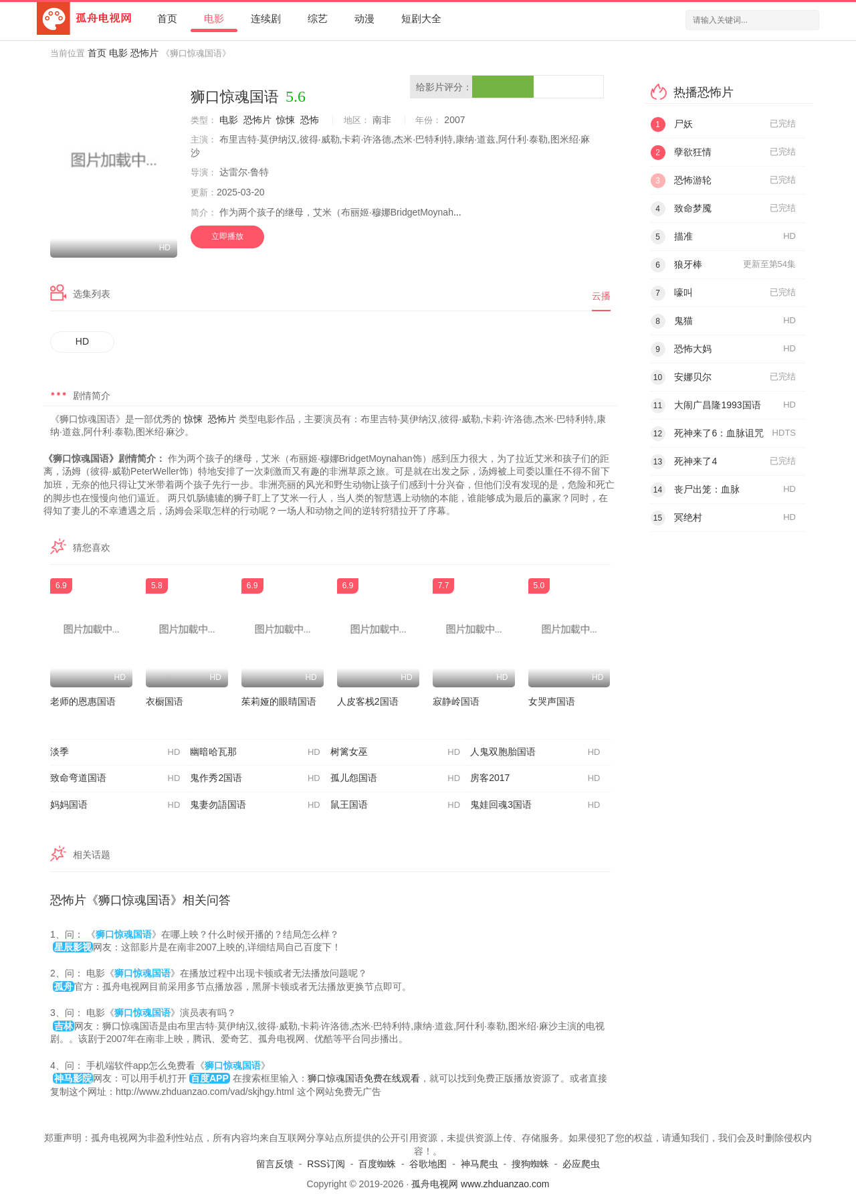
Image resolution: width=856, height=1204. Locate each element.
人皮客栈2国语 (368, 701)
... (457, 212)
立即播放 (227, 236)
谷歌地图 (428, 1163)
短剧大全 (421, 18)
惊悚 (285, 119)
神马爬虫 (479, 1163)
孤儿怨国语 (395, 778)
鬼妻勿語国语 (255, 805)
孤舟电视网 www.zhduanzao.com (480, 1184)
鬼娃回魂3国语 (535, 805)
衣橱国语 (164, 701)
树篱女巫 (395, 752)
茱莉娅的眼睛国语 (278, 701)
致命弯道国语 (115, 778)
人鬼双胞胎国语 (535, 752)
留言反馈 (275, 1163)
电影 (214, 18)
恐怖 (309, 119)
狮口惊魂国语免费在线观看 (364, 1078)
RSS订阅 (326, 1163)
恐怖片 (144, 53)
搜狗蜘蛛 (530, 1163)
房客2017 (535, 778)
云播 (601, 295)
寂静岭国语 (456, 701)
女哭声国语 (551, 701)
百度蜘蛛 (377, 1163)
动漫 (364, 18)
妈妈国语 (115, 805)
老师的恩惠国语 (83, 701)
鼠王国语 (395, 805)
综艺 (318, 18)
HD (82, 341)
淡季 (115, 752)
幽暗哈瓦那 (255, 752)
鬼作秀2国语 (255, 778)
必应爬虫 (581, 1163)
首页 (167, 18)
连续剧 (266, 18)
